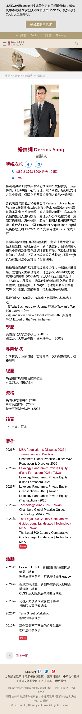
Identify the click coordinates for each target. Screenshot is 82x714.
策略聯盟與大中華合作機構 (63, 676)
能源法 (29, 75)
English (34, 35)
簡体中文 (61, 35)
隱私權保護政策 (34, 676)
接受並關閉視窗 (41, 24)
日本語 (47, 35)
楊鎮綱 (41, 75)
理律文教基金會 (28, 680)
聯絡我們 (60, 680)
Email (19, 178)
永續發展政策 (13, 676)
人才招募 (46, 680)
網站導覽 (21, 35)
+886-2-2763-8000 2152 (36, 171)
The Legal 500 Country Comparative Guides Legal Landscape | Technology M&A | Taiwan (45, 523)
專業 (17, 75)
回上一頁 (22, 655)
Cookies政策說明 (17, 14)
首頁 (7, 75)
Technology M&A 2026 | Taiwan (40, 505)
